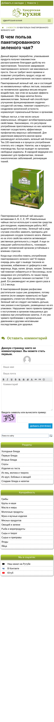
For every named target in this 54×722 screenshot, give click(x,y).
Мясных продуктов (11, 520)
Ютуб (7, 573)
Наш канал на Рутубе (15, 564)
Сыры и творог (9, 533)
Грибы (4, 499)
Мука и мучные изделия (14, 516)
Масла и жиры (9, 507)
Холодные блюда (10, 451)
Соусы (4, 464)
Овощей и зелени (10, 524)
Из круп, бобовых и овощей (16, 477)
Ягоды (4, 542)
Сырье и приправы (11, 537)
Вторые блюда (9, 460)
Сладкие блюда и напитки (15, 481)
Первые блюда (9, 455)
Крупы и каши (8, 503)
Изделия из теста (10, 468)
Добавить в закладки (12, 3)
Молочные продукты (12, 512)
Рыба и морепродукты (13, 529)
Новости (31, 3)
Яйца (4, 546)
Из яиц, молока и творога (15, 473)
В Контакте (10, 568)
